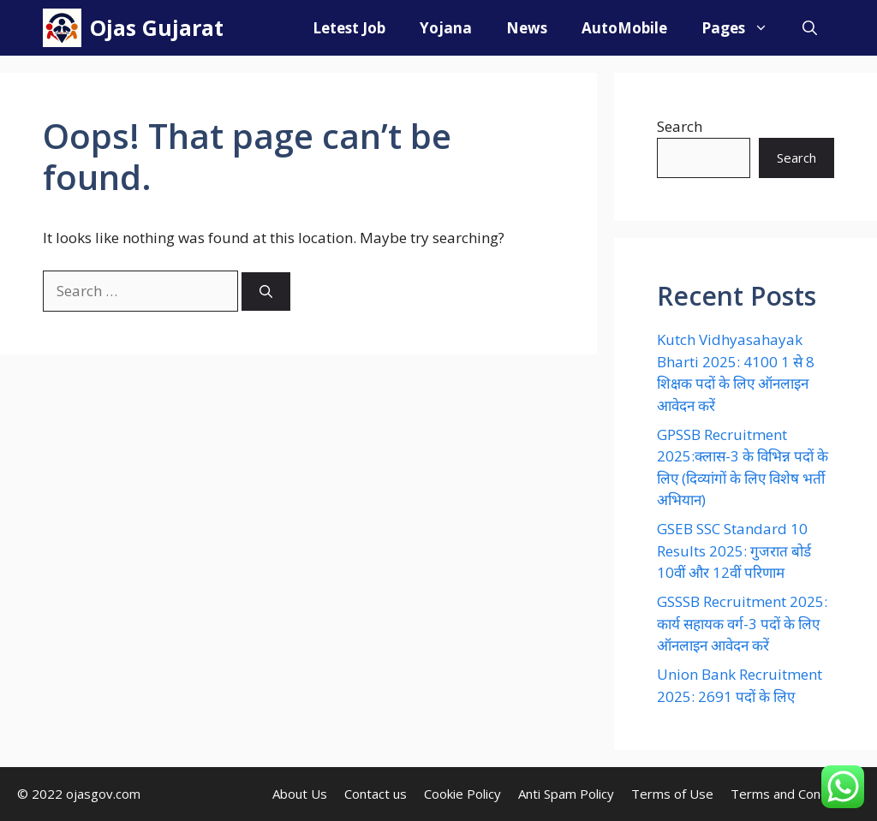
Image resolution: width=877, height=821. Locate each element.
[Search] (266, 291)
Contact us (375, 793)
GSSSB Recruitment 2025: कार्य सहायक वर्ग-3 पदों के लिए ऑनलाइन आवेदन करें (742, 623)
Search (679, 126)
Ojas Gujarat (157, 27)
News (526, 28)
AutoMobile (624, 28)
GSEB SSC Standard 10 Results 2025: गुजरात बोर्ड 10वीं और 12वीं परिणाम (734, 550)
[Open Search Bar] (809, 28)
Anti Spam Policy (566, 793)
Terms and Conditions (795, 793)
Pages (743, 28)
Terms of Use (672, 793)
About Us (299, 793)
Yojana (446, 28)
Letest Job (349, 28)
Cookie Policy (462, 793)
